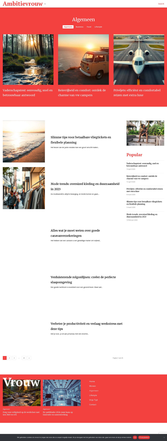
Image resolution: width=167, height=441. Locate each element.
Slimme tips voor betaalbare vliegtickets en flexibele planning (144, 207)
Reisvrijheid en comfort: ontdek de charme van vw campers (81, 95)
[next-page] (29, 363)
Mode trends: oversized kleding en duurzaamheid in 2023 (142, 220)
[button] (161, 3)
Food (89, 26)
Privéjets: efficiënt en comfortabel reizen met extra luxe (135, 95)
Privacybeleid (144, 437)
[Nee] (164, 437)
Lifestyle (98, 26)
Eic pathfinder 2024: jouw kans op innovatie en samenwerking (58, 431)
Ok (135, 437)
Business (80, 26)
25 (24, 363)
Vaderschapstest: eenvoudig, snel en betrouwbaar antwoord (28, 95)
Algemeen (68, 26)
